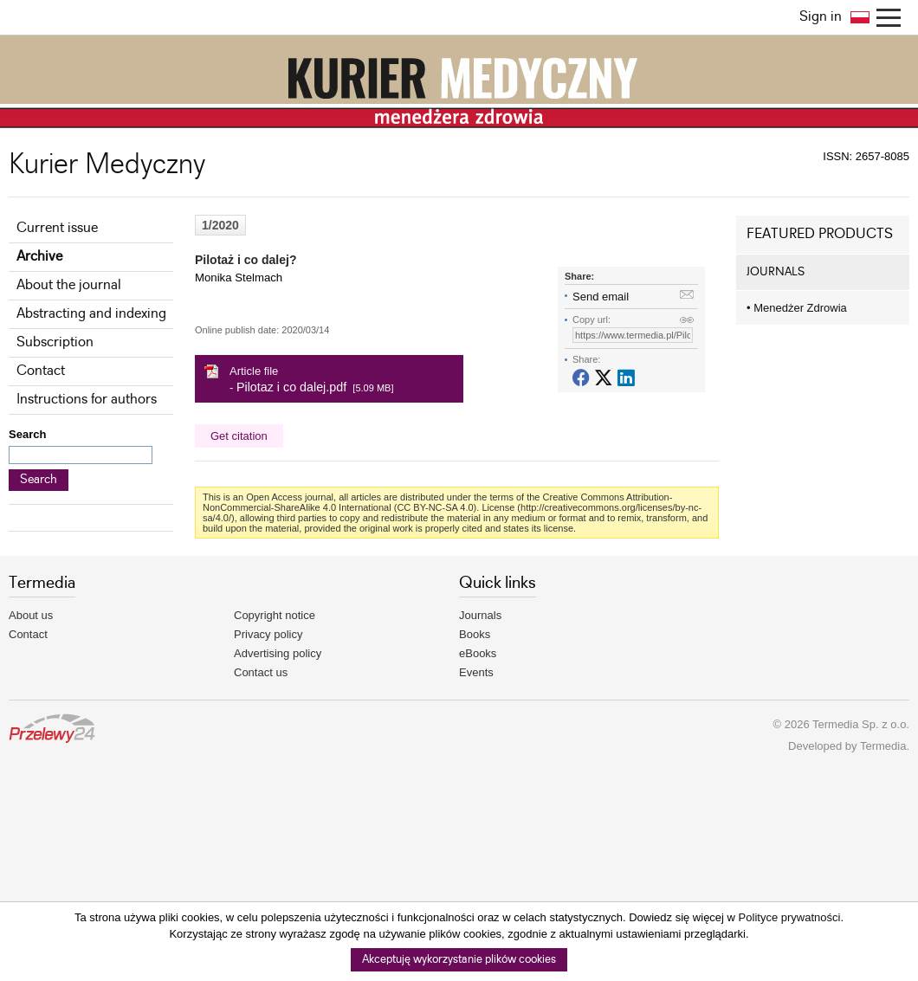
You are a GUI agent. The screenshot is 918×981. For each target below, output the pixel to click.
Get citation (239, 435)
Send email (600, 296)
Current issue (57, 228)
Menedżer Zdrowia (797, 307)
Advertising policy (277, 653)
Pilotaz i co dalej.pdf (291, 387)
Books (474, 634)
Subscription (55, 342)
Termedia (883, 745)
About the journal (68, 285)
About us (31, 615)
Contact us (261, 672)
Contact (40, 371)
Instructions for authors (86, 399)
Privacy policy (268, 634)
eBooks (477, 653)
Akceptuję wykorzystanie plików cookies (459, 959)
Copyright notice (274, 615)
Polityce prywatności (790, 917)
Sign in (820, 17)
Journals (480, 615)
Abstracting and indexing (91, 314)
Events (476, 672)
